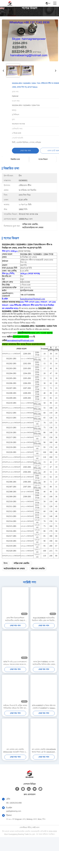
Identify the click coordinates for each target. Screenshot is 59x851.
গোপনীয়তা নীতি (25, 832)
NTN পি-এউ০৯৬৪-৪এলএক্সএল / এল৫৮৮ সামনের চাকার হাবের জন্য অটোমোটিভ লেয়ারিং (15, 667)
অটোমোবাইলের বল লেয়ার (14, 573)
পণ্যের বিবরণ (43, 159)
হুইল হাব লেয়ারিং (38, 573)
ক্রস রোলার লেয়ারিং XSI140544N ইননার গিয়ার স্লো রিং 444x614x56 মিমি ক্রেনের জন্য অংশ (44, 755)
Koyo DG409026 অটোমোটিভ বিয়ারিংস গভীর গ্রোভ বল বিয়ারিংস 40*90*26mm (44, 623)
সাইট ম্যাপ (35, 832)
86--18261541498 (14, 807)
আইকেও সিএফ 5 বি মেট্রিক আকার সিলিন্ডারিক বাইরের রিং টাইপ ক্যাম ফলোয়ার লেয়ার (15, 711)
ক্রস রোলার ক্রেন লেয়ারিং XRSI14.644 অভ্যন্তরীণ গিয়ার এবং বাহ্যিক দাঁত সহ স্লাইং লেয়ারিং (15, 755)
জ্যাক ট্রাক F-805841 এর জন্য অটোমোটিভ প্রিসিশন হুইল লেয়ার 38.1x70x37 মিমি (44, 667)
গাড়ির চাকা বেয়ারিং (21, 567)
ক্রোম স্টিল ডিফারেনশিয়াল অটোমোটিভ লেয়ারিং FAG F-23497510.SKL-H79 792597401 (15, 623)
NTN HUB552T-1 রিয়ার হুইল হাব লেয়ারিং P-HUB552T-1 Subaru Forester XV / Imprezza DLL (43, 711)
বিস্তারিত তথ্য (15, 159)
